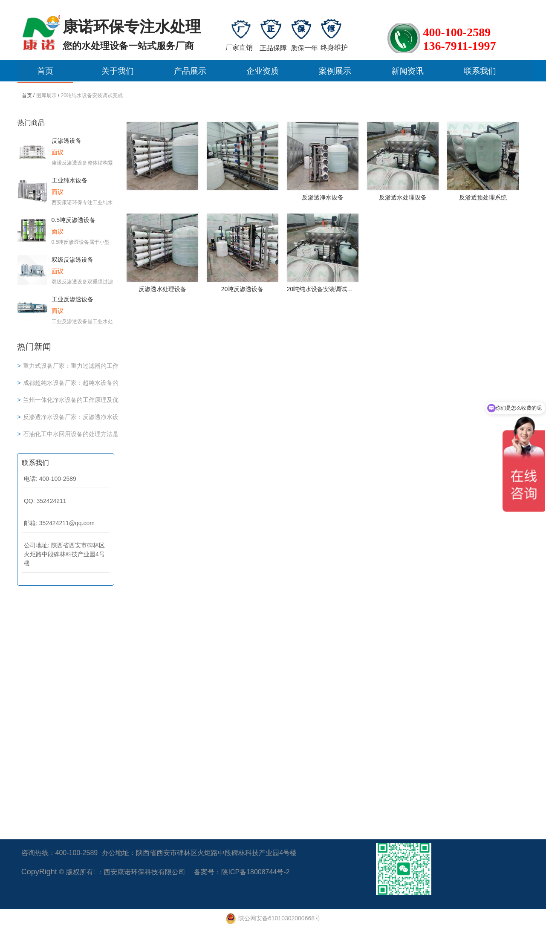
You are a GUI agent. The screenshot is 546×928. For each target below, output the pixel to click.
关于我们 (117, 70)
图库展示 (46, 95)
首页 (45, 70)
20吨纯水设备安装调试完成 (92, 95)
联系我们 (480, 70)
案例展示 (335, 70)
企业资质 (262, 70)
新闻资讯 (407, 70)
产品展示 (190, 70)
